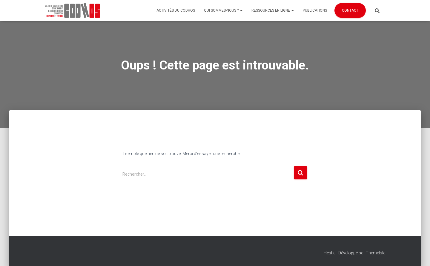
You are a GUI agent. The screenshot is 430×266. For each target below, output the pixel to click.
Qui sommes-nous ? (223, 10)
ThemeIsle (375, 252)
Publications (315, 10)
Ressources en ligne (272, 10)
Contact (350, 10)
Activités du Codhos (175, 10)
